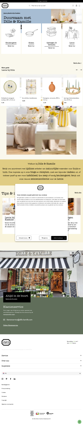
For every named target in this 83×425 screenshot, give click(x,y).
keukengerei (63, 175)
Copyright (4, 400)
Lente (60, 179)
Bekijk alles (78, 192)
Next (81, 69)
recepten (44, 172)
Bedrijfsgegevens (6, 384)
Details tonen (24, 238)
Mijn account (73, 5)
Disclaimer (4, 396)
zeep (45, 175)
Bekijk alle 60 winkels (11, 299)
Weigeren (45, 238)
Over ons (5, 361)
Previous (77, 69)
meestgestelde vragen (9, 314)
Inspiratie (6, 366)
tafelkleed (32, 175)
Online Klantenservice (10, 325)
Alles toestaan (59, 238)
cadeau (71, 172)
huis (75, 168)
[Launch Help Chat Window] (79, 422)
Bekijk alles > (77, 63)
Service (5, 356)
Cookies (4, 392)
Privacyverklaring (6, 388)
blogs (33, 172)
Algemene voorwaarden (7, 404)
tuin (5, 172)
